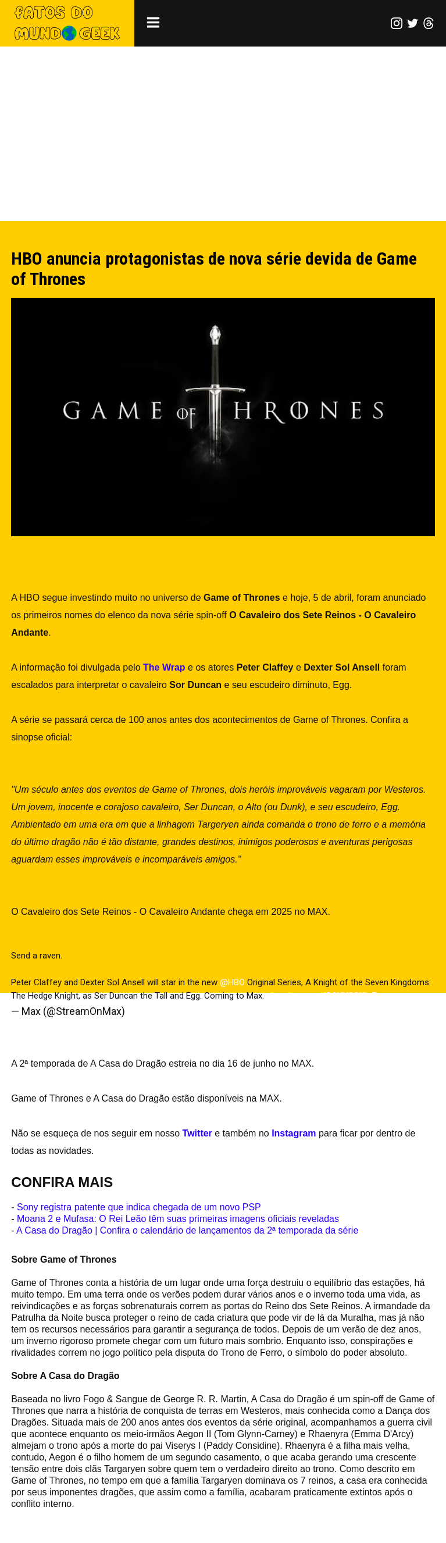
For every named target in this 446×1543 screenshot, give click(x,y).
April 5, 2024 (155, 1011)
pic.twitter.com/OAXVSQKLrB (321, 995)
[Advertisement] (223, 133)
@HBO (232, 982)
